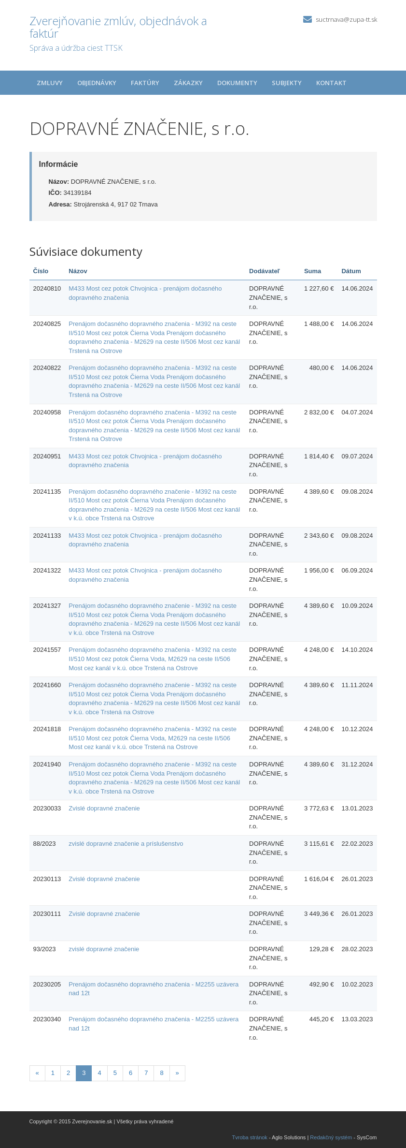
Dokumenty (237, 82)
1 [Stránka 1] (53, 1072)
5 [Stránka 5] (115, 1072)
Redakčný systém (331, 1137)
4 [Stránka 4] (99, 1072)
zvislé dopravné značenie (104, 949)
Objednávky (96, 82)
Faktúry (145, 82)
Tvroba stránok (249, 1137)
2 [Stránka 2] (68, 1072)
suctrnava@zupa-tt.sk (346, 19)
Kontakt (331, 82)
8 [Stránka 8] (161, 1072)
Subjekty (287, 82)
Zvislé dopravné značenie (104, 808)
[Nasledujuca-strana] (177, 1073)
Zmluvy (50, 82)
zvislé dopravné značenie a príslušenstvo (126, 843)
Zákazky (188, 82)
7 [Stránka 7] (146, 1072)
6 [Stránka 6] (130, 1072)
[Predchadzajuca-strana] (37, 1073)
